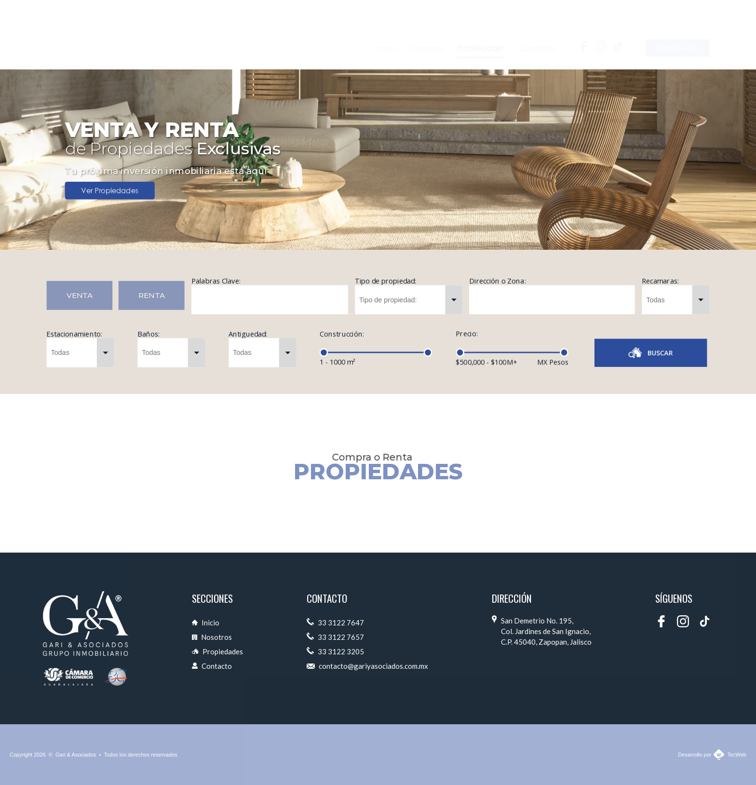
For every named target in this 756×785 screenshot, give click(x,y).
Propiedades (217, 651)
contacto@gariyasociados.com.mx (367, 666)
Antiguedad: (248, 337)
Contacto (212, 666)
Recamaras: (660, 291)
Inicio (205, 622)
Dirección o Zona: (497, 284)
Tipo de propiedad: (385, 281)
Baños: (148, 334)
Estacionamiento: (74, 333)
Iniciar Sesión (677, 31)
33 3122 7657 (335, 637)
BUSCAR (651, 353)
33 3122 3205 (335, 651)
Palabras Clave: (216, 280)
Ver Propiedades (109, 191)
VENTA (80, 295)
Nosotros (212, 637)
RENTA (151, 295)
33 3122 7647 (335, 622)
